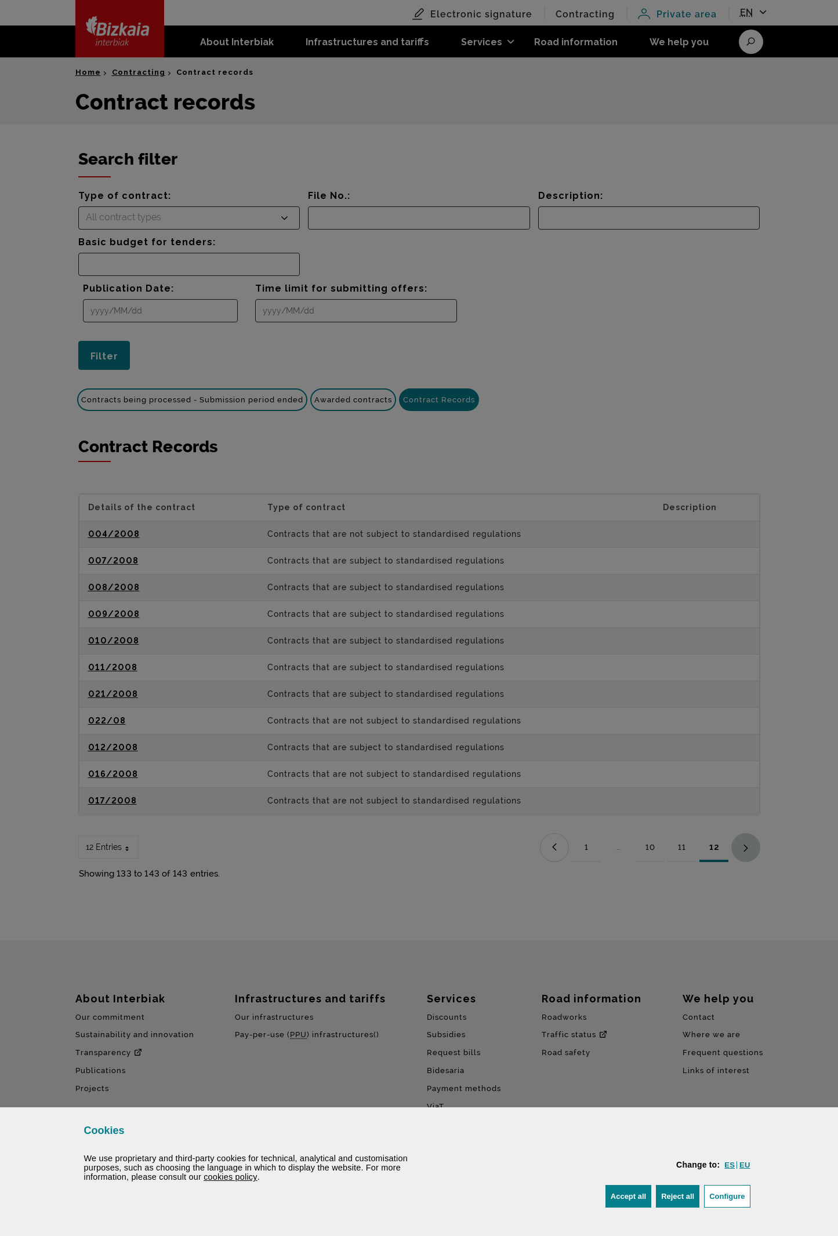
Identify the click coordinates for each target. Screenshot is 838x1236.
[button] (729, 1165)
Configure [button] (729, 1195)
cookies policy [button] (230, 1177)
